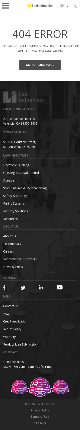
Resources (10, 219)
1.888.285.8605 (13, 362)
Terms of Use (40, 416)
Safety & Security (15, 196)
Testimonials (12, 244)
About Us (9, 236)
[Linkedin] (43, 287)
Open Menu (7, 5)
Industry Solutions (15, 211)
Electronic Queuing (16, 165)
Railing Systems (14, 203)
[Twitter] (25, 288)
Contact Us (11, 306)
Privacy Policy (40, 410)
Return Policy (12, 329)
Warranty (9, 337)
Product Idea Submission (20, 344)
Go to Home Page (40, 65)
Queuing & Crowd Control (21, 173)
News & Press (13, 267)
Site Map (40, 423)
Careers (8, 251)
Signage (8, 180)
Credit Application (15, 321)
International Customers (20, 259)
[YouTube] (61, 287)
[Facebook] (7, 287)
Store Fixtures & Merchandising (25, 188)
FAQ (6, 314)
